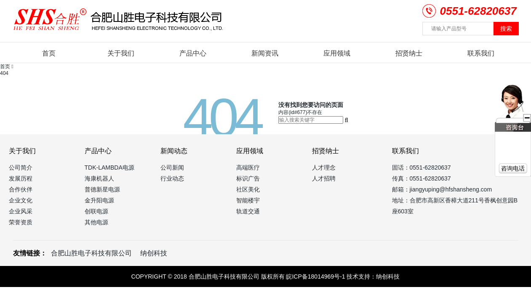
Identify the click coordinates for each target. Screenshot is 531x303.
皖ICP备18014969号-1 (315, 276)
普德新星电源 (102, 189)
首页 (49, 53)
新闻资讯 (264, 53)
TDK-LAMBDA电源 (109, 167)
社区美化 (248, 189)
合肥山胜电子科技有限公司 (91, 253)
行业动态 (172, 178)
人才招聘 (324, 178)
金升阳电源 (99, 200)
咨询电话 (513, 168)
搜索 (506, 28)
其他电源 (96, 222)
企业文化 (20, 200)
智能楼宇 (248, 200)
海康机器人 (99, 178)
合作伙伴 (20, 189)
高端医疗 (248, 167)
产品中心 (192, 53)
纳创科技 (153, 253)
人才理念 (324, 167)
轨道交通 (248, 211)
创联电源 (96, 211)
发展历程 (20, 178)
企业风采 (20, 211)
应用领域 (336, 53)
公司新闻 (172, 167)
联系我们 (480, 53)
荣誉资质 (20, 222)
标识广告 (248, 178)
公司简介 (20, 167)
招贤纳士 (408, 53)
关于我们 (120, 53)
